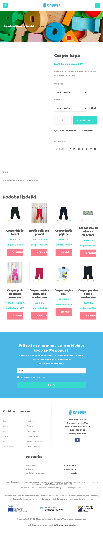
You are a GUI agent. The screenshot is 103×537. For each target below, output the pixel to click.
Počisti (92, 108)
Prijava (51, 391)
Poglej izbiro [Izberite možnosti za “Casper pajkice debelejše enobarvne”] (43, 320)
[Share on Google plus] (86, 149)
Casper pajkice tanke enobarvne (88, 295)
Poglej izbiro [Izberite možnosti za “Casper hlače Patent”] (19, 250)
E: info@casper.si (77, 440)
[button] (5, 5)
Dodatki (6, 447)
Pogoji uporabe (33, 437)
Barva (57, 100)
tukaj (79, 494)
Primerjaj (88, 130)
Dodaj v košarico (85, 120)
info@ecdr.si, (52, 490)
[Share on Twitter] (73, 149)
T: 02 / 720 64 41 (77, 436)
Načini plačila (32, 442)
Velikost (58, 84)
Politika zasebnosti (35, 447)
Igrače (5, 442)
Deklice (5, 432)
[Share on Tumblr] (82, 149)
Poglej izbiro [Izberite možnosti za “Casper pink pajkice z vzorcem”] (19, 321)
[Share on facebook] (69, 149)
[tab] (5, 172)
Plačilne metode (33, 453)
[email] (51, 377)
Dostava (30, 432)
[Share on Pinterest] (90, 149)
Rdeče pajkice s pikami (39, 231)
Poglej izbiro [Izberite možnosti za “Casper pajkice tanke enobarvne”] (92, 316)
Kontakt (30, 427)
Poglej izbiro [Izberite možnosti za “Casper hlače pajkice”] (67, 250)
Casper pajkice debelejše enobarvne (39, 297)
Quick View (8, 219)
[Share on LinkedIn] (78, 149)
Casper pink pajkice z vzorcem (15, 295)
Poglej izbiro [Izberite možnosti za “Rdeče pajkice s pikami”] (43, 255)
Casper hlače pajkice (63, 231)
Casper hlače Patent (14, 231)
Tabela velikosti (9, 453)
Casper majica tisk (63, 293)
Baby (5, 427)
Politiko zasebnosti (37, 383)
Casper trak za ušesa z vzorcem (88, 230)
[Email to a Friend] (94, 149)
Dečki (5, 437)
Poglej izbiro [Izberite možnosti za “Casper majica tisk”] (67, 313)
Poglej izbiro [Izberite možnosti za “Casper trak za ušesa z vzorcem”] (92, 251)
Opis (5, 172)
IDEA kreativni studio (65, 532)
